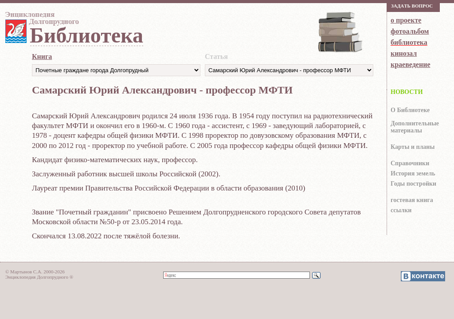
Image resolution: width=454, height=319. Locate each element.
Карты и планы (412, 147)
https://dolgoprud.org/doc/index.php (289, 70)
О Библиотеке (410, 110)
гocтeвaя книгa (412, 200)
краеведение (410, 64)
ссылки (401, 210)
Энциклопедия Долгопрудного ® (39, 277)
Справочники (410, 163)
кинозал (404, 53)
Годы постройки (413, 183)
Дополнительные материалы (415, 127)
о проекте (406, 20)
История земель (413, 173)
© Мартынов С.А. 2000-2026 (35, 271)
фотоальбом (410, 31)
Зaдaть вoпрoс (412, 5)
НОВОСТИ (407, 92)
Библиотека (86, 35)
